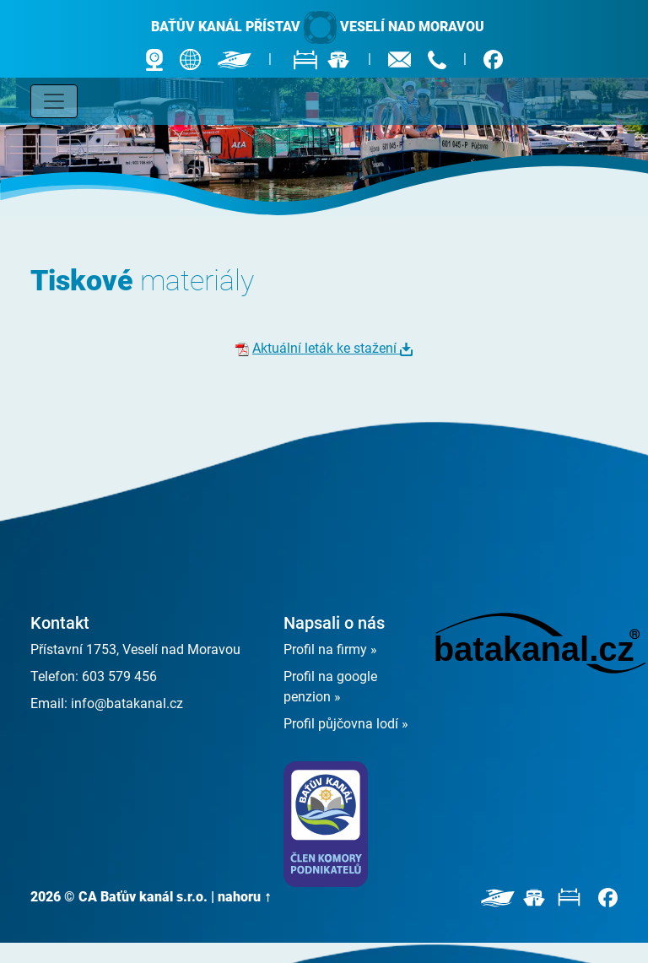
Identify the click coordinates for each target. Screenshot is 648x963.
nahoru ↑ (244, 897)
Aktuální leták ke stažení (326, 348)
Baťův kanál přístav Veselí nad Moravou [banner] (317, 27)
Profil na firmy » (330, 649)
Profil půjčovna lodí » (346, 724)
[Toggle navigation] (54, 101)
